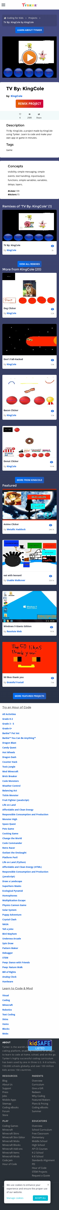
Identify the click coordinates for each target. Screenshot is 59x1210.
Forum (6, 1111)
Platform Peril (9, 857)
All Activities (9, 714)
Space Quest (9, 823)
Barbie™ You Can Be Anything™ (19, 737)
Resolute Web (14, 631)
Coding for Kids (15, 17)
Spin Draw (7, 943)
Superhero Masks (11, 886)
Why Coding (38, 1095)
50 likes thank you (14, 677)
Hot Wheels (8, 752)
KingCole (16, 96)
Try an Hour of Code (16, 707)
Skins (5, 1019)
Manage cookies (15, 1197)
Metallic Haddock (16, 529)
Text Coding (8, 1014)
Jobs (4, 1095)
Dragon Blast (9, 742)
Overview (37, 1080)
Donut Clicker (11, 461)
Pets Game (8, 828)
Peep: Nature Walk (12, 967)
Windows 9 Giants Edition (17, 626)
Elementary (38, 1137)
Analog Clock (9, 976)
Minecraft (7, 1004)
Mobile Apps (9, 1099)
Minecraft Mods (11, 1156)
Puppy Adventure (11, 914)
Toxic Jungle (8, 766)
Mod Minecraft (10, 771)
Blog (4, 1080)
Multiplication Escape (13, 900)
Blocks (5, 1028)
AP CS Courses (40, 1148)
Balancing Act (9, 790)
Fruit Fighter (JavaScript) (15, 800)
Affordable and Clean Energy (17, 809)
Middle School (39, 1141)
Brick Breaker (9, 776)
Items (5, 1024)
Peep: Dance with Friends (16, 962)
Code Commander (12, 843)
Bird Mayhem (9, 933)
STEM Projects (39, 1171)
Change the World (12, 838)
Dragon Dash (9, 757)
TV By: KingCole (12, 245)
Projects (32, 17)
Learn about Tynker (29, 30)
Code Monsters (10, 780)
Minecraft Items (10, 1152)
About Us (7, 1084)
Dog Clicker (10, 308)
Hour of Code (9, 1164)
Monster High (9, 819)
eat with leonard (13, 575)
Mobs (5, 1033)
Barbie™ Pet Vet (10, 733)
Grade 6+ (7, 728)
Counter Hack (9, 761)
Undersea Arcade (11, 938)
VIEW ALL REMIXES (29, 263)
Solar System (9, 909)
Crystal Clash (9, 919)
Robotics (7, 1009)
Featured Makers (41, 1099)
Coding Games (10, 1125)
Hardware (7, 981)
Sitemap (6, 1103)
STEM (5, 957)
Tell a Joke (7, 928)
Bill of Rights (9, 971)
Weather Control (11, 785)
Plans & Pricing (40, 1103)
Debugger (7, 952)
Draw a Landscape (12, 881)
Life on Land (9, 804)
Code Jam (7, 1160)
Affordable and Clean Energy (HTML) (22, 866)
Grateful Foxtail (15, 682)
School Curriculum (42, 1129)
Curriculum (38, 1084)
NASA (5, 924)
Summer (36, 1111)
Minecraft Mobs (11, 1141)
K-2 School (37, 1152)
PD (33, 1164)
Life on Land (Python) (14, 862)
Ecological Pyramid (12, 890)
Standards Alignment (43, 1160)
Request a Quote (41, 1175)
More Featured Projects (29, 695)
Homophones (9, 895)
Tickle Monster (10, 795)
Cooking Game (10, 833)
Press (5, 1092)
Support (6, 1088)
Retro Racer (8, 847)
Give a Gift (37, 1088)
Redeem (36, 1092)
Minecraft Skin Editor (13, 1137)
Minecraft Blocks (11, 1144)
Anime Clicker (11, 524)
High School (38, 1144)
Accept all (40, 1198)
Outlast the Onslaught (14, 852)
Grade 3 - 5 (8, 723)
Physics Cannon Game (14, 905)
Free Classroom (40, 1133)
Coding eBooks (10, 1107)
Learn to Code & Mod (17, 988)
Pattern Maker (10, 948)
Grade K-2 (7, 718)
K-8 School (37, 1156)
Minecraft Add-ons (12, 1148)
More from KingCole (29, 479)
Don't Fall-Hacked (13, 359)
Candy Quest (9, 747)
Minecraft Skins (10, 1133)
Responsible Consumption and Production (25, 814)
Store (5, 1115)
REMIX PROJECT (29, 104)
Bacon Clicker (11, 410)
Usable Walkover (16, 580)
